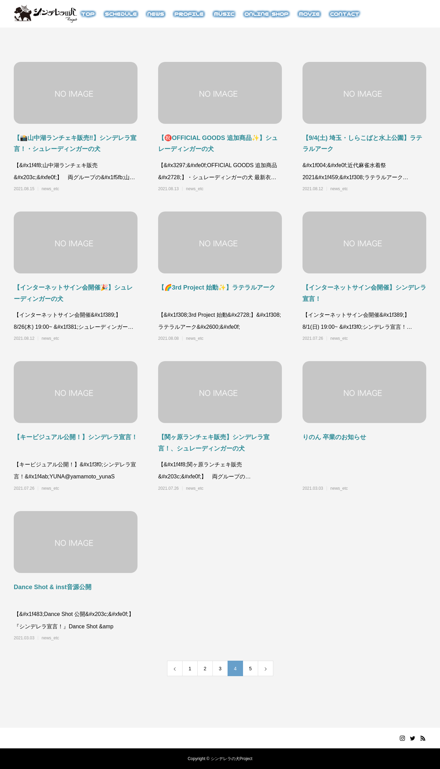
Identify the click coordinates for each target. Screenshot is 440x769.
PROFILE (189, 14)
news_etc (50, 189)
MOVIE (309, 14)
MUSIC (224, 14)
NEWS (155, 14)
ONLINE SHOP (266, 14)
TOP (88, 14)
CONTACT (344, 14)
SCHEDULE (121, 14)
